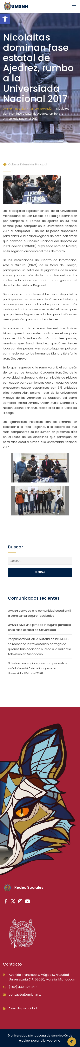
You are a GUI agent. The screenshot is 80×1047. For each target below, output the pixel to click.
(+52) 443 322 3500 (23, 987)
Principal (41, 164)
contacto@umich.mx (25, 994)
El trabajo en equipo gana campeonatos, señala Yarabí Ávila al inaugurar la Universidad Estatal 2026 (37, 668)
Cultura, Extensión (21, 164)
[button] (5, 19)
